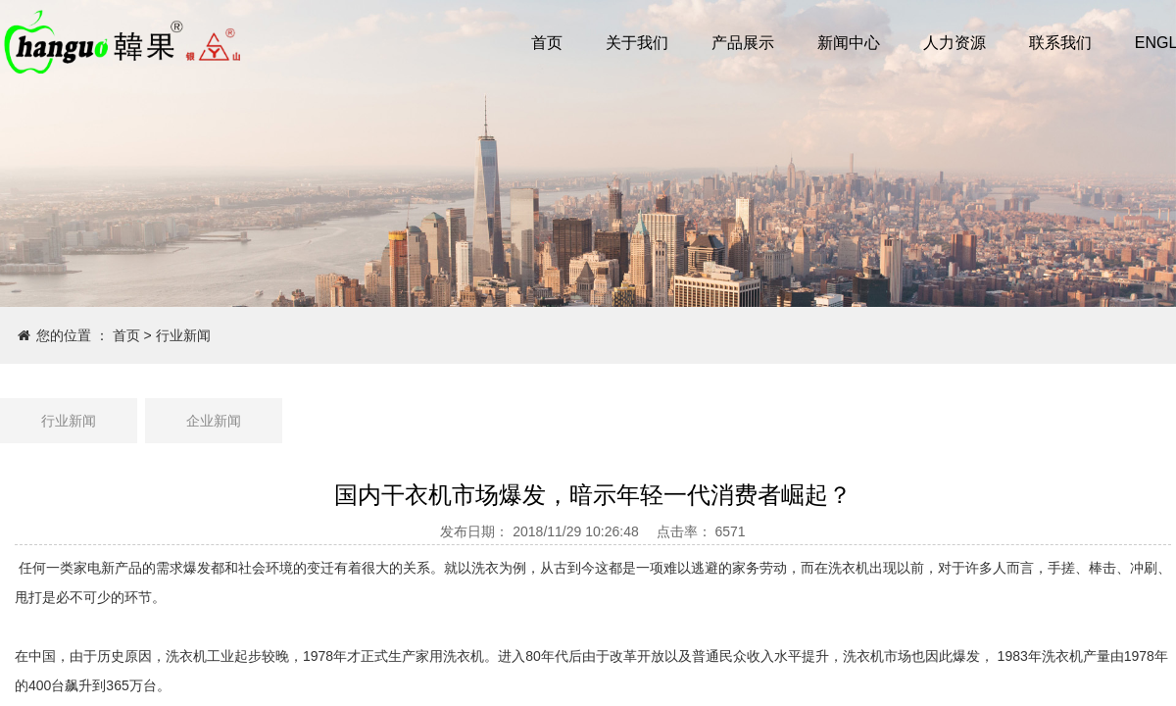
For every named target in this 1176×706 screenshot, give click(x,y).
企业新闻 (213, 421)
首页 (126, 335)
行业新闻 (183, 335)
